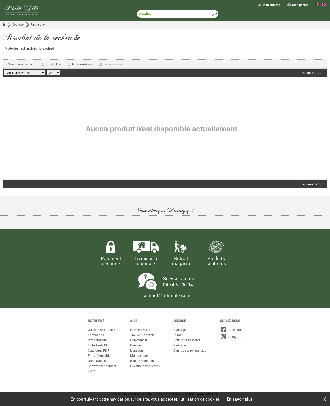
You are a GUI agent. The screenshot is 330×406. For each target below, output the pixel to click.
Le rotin (178, 335)
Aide (133, 321)
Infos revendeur (98, 340)
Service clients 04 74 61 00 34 (178, 281)
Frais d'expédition (100, 355)
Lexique (179, 321)
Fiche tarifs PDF (99, 345)
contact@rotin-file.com (166, 295)
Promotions (113, 64)
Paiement (136, 345)
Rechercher (38, 24)
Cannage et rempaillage (189, 350)
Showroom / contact (102, 366)
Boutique (18, 24)
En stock (53, 64)
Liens (91, 371)
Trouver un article (142, 335)
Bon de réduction (142, 361)
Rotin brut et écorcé (186, 340)
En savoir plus (240, 399)
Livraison (136, 350)
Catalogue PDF (98, 350)
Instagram (231, 337)
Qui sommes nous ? (101, 330)
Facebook (231, 330)
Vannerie (179, 345)
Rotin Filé (96, 321)
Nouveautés (82, 64)
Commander (138, 340)
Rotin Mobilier (98, 361)
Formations (96, 335)
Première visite (140, 330)
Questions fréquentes (145, 366)
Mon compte (139, 355)
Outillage (179, 330)
